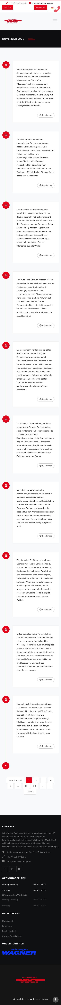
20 (34, 786)
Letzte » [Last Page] (30, 791)
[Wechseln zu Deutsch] (52, 7)
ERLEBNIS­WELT (40, 7)
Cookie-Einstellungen (12, 936)
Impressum (7, 926)
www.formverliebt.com (38, 999)
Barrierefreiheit (9, 931)
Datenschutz (8, 921)
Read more (46, 115)
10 (26, 786)
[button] (5, 1000)
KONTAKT (8, 7)
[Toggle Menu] (55, 21)
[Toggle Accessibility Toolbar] (55, 999)
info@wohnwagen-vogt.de (42, 3)
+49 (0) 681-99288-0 (17, 3)
